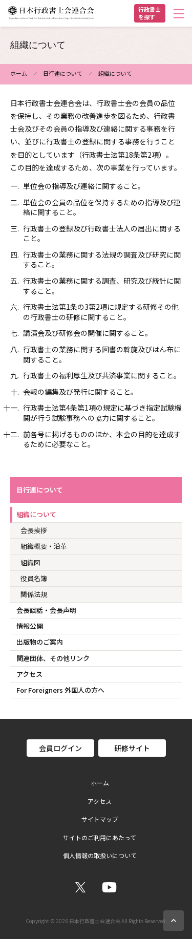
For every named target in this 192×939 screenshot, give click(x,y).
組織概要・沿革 (43, 546)
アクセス (29, 674)
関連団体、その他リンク (53, 658)
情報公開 (29, 626)
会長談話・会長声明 (46, 610)
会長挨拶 (33, 530)
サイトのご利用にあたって (99, 838)
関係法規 (33, 594)
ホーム (18, 73)
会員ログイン (60, 748)
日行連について (62, 73)
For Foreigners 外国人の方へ (60, 690)
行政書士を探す (149, 13)
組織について (36, 514)
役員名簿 (33, 578)
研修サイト (132, 748)
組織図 (30, 562)
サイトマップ (99, 819)
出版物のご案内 (39, 642)
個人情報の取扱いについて (100, 855)
